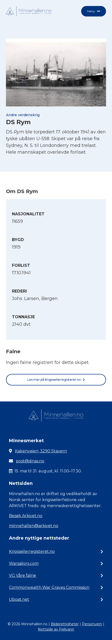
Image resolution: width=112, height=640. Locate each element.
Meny (93, 11)
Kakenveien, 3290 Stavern (41, 451)
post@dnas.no (30, 461)
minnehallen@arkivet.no (33, 525)
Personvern (92, 624)
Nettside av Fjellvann (56, 629)
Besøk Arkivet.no (25, 515)
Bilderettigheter (65, 624)
